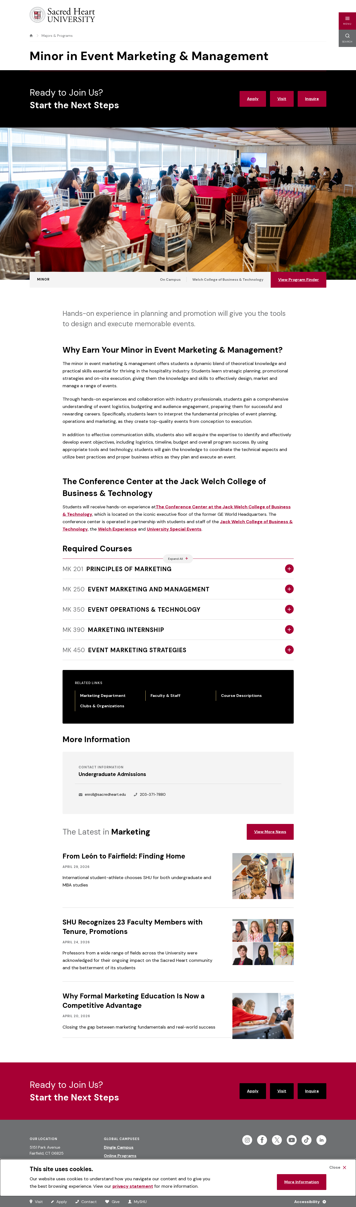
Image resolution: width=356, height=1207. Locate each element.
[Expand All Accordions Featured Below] (178, 558)
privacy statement (132, 1186)
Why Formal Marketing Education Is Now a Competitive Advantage (134, 1000)
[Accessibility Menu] (308, 1201)
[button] (347, 21)
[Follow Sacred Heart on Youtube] (292, 1140)
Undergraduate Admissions (112, 774)
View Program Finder (298, 279)
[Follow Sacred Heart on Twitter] (277, 1140)
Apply (253, 98)
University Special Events (174, 529)
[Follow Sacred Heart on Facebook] (262, 1140)
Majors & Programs (57, 35)
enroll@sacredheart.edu (105, 794)
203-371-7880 (153, 794)
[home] (31, 35)
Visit (281, 98)
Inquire (312, 98)
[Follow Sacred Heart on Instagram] (247, 1140)
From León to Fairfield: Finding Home (124, 856)
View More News (270, 831)
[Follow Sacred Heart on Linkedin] (321, 1140)
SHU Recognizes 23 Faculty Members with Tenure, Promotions (133, 927)
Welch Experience (117, 529)
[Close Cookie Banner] (337, 1167)
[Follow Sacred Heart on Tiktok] (306, 1140)
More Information (301, 1182)
